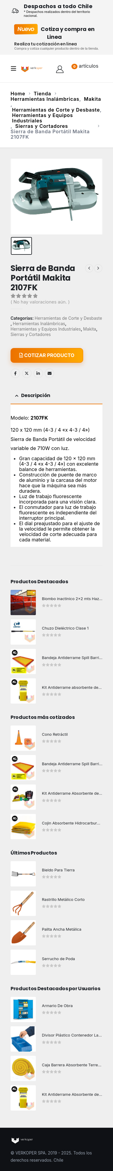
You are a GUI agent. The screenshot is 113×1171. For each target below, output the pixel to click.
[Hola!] (60, 68)
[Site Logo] (32, 68)
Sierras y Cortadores (31, 334)
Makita (89, 329)
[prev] (89, 268)
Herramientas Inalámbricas (39, 323)
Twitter (27, 373)
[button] (15, 68)
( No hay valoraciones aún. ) (40, 302)
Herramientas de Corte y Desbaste (68, 318)
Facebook (15, 373)
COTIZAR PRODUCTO (46, 355)
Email (49, 373)
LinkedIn (38, 373)
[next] (98, 268)
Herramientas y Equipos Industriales (46, 329)
